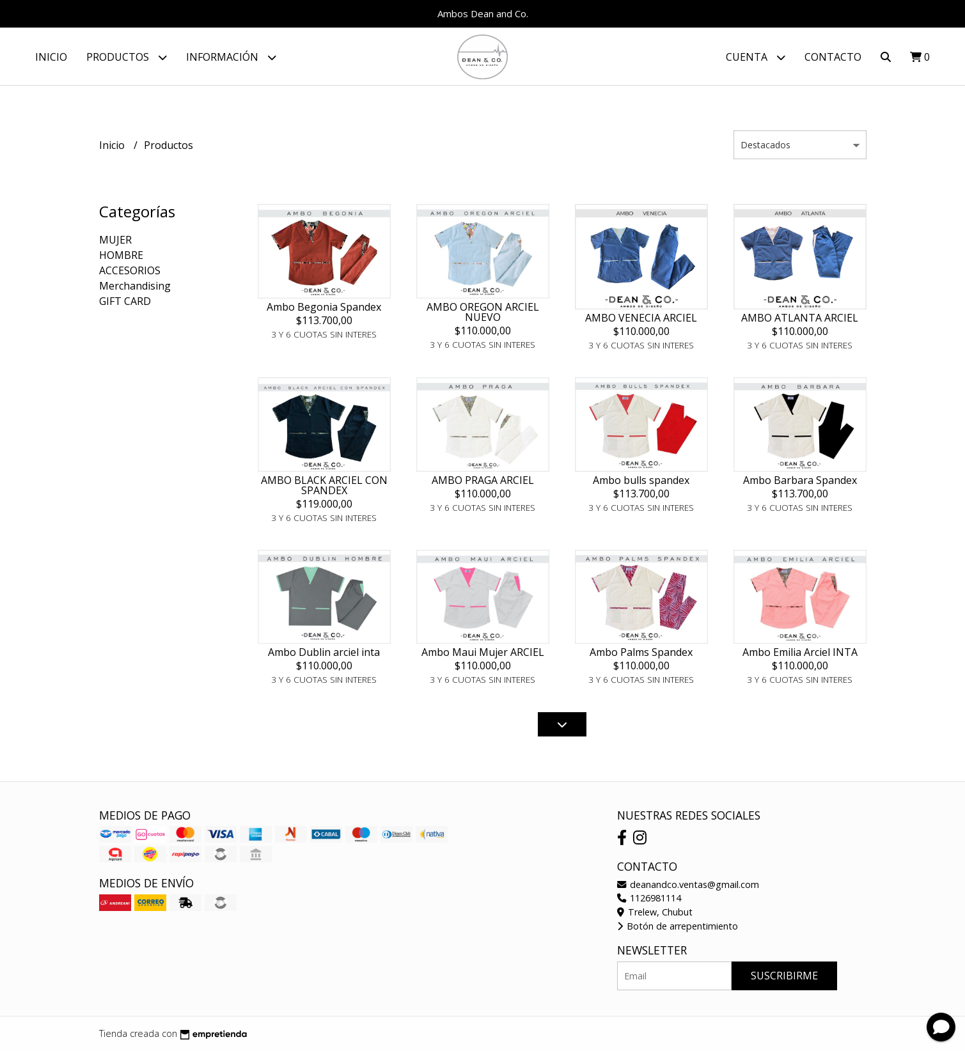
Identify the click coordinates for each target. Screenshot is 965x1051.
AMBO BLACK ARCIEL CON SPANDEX (324, 485)
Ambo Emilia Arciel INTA (800, 652)
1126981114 (649, 898)
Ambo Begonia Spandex (324, 307)
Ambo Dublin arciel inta (324, 652)
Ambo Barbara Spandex (800, 480)
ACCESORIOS (130, 271)
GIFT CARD (125, 302)
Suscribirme (784, 976)
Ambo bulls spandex (641, 480)
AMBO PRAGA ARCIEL (483, 480)
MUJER (115, 240)
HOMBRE (121, 256)
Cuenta (755, 57)
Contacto (832, 57)
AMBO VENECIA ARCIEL (641, 318)
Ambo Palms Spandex (641, 652)
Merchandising (135, 286)
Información (231, 57)
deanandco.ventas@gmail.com (688, 884)
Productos (126, 57)
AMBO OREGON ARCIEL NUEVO (483, 312)
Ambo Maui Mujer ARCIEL (482, 652)
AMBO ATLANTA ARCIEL (799, 318)
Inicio (51, 57)
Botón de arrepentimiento (677, 926)
